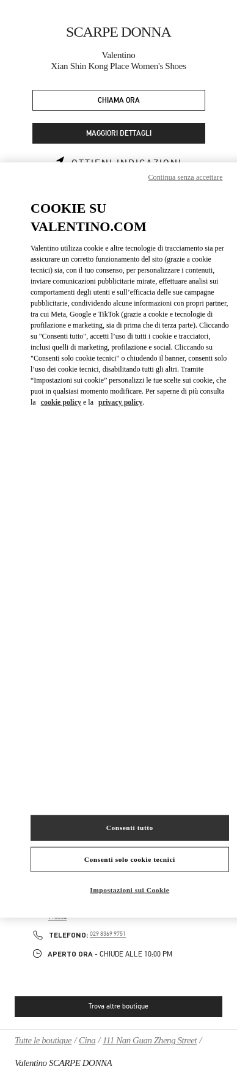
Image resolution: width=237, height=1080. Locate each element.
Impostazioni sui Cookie (129, 890)
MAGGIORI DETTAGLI (118, 133)
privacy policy (120, 402)
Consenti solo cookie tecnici (129, 858)
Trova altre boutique (118, 1006)
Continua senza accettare (185, 176)
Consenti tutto (129, 827)
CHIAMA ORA (119, 100)
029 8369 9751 (108, 934)
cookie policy (61, 402)
